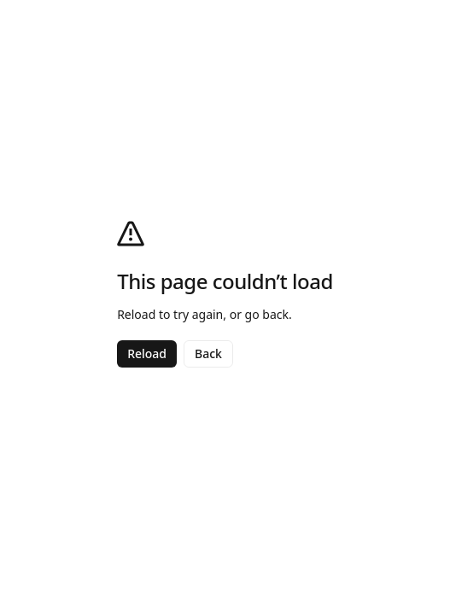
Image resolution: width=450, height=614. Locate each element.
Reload (147, 353)
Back (208, 353)
